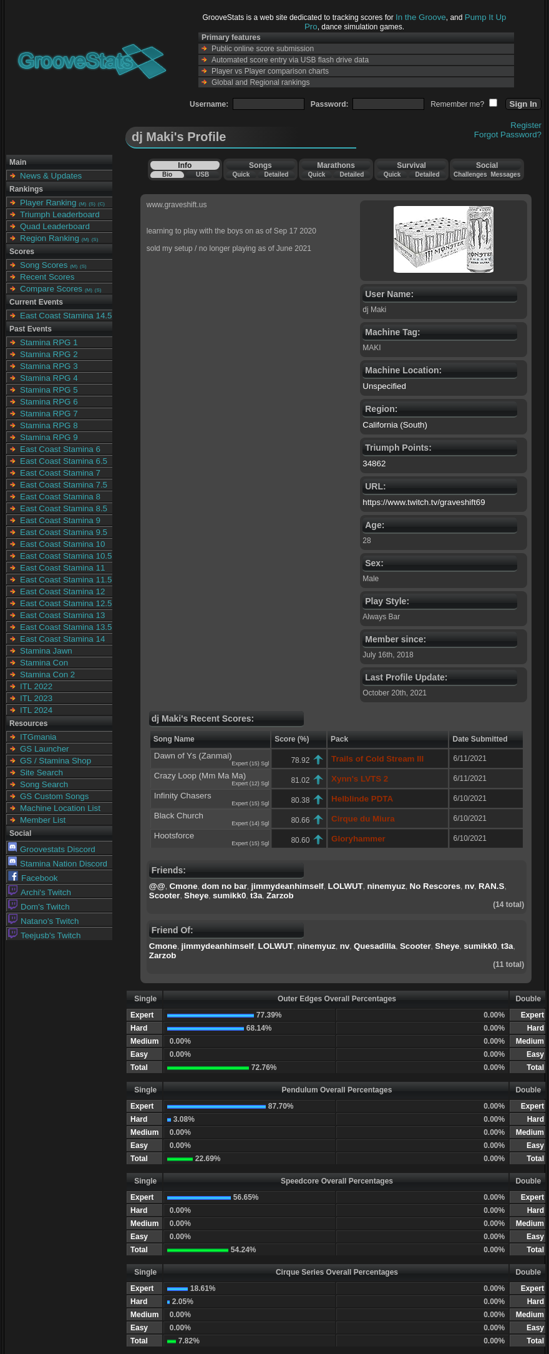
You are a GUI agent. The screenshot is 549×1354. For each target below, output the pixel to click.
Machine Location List (60, 808)
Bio (167, 174)
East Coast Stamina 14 (62, 639)
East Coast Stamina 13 (62, 615)
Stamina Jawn (46, 650)
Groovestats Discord (51, 849)
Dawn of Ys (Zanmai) (193, 755)
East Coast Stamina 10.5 (66, 556)
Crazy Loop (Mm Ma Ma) (200, 775)
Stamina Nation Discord (57, 863)
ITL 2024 (36, 710)
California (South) (394, 424)
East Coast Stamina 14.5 (66, 315)
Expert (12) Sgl (250, 783)
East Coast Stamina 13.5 (66, 627)
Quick (241, 174)
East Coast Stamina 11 (62, 567)
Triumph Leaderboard (60, 214)
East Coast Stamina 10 (62, 544)
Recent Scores (47, 277)
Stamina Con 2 (47, 674)
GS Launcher (44, 748)
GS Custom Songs (54, 796)
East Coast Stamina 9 (60, 520)
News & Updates (51, 175)
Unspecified (384, 386)
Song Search (44, 784)
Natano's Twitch (43, 921)
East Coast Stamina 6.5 (63, 461)
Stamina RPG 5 (49, 390)
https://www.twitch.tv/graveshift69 (423, 502)
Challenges (470, 174)
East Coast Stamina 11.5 (66, 579)
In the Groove (421, 17)
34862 (374, 463)
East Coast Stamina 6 (60, 449)
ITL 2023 (36, 698)
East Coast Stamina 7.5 (63, 484)
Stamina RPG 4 (49, 378)
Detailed (276, 174)
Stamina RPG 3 (49, 366)
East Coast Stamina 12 (62, 591)
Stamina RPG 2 (49, 354)
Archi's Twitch (39, 892)
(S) (92, 204)
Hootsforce (174, 835)
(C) (101, 204)
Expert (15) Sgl (250, 763)
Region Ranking (49, 238)
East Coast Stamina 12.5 (66, 603)
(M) (82, 204)
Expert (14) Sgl (250, 823)
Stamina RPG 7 (49, 413)
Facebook (33, 878)
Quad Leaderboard (55, 226)
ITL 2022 (36, 686)
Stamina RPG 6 (49, 401)
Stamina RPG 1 (49, 342)
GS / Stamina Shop (55, 760)
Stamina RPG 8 (49, 425)
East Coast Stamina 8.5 (63, 508)
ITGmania (38, 737)
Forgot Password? (508, 134)
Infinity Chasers (182, 795)
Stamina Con (44, 662)
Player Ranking (48, 202)
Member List (43, 820)
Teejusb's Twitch (44, 935)
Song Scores (43, 265)
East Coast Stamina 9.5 (63, 532)
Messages (505, 174)
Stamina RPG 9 (49, 437)
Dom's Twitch (39, 906)
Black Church (178, 815)
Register (526, 125)
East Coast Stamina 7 (60, 473)
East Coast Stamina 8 (60, 496)
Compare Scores (51, 288)
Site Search (41, 772)
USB (202, 174)
